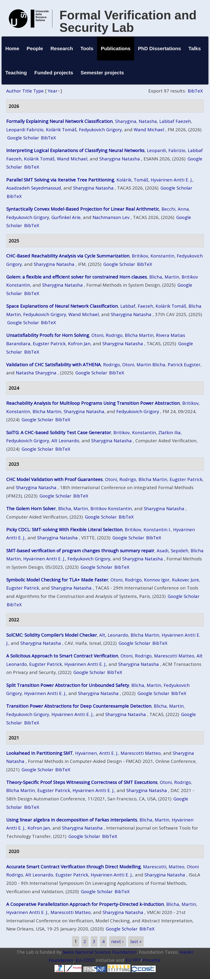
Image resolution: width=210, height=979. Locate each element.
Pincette (151, 960)
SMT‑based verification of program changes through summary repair (80, 550)
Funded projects (53, 72)
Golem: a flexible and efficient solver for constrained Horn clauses (76, 277)
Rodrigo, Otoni (118, 364)
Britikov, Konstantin (153, 256)
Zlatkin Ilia (169, 432)
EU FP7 (133, 960)
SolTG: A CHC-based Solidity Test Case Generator (58, 432)
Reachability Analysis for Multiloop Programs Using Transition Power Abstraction (93, 403)
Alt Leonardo (65, 440)
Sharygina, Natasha (136, 121)
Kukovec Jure (185, 580)
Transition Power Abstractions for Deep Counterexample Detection (78, 706)
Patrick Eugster (184, 364)
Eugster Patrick (49, 343)
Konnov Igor (157, 580)
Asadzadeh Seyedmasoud (33, 188)
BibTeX (195, 91)
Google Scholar (23, 138)
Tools (86, 48)
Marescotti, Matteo (163, 867)
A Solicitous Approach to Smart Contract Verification (62, 656)
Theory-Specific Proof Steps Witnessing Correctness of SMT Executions (81, 782)
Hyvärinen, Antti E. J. (96, 753)
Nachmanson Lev (111, 217)
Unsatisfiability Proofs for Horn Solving (47, 335)
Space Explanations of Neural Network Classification (62, 306)
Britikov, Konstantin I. (148, 529)
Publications (115, 48)
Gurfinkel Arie (66, 217)
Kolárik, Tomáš (132, 180)
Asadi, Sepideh (172, 550)
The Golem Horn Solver (31, 508)
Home (12, 48)
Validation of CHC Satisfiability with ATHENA (53, 364)
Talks (194, 48)
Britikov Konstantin (111, 508)
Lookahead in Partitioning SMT (39, 753)
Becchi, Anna (175, 209)
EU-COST (85, 960)
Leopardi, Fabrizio (166, 150)
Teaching (16, 72)
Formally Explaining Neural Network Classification (59, 121)
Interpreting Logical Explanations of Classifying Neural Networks (75, 150)
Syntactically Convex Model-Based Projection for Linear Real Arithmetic (82, 209)
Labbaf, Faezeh (136, 306)
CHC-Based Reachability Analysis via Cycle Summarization (67, 256)
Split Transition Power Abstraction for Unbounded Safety (67, 685)
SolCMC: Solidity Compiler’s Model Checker (51, 635)
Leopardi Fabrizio (25, 129)
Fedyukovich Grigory (100, 129)
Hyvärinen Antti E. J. (172, 180)
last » (136, 942)
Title (27, 91)
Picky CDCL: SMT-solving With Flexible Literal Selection (64, 529)
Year (52, 91)
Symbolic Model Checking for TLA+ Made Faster (57, 580)
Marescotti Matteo (174, 656)
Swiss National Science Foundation (100, 952)
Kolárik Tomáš (61, 129)
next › (117, 942)
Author (13, 91)
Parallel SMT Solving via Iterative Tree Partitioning (60, 180)
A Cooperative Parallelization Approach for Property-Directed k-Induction (85, 904)
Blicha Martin (139, 335)
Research (61, 48)
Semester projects (102, 72)
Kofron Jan (79, 343)
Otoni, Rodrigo (106, 335)
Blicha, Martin (164, 277)
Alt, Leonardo (113, 635)
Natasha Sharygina (36, 373)
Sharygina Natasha (119, 159)
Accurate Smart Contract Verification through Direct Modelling (73, 867)
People (35, 48)
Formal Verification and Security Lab (128, 21)
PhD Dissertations (159, 48)
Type (38, 91)
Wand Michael (149, 129)
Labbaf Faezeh (175, 121)
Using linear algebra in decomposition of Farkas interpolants (71, 820)
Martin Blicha (151, 364)
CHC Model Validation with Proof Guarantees (54, 479)
